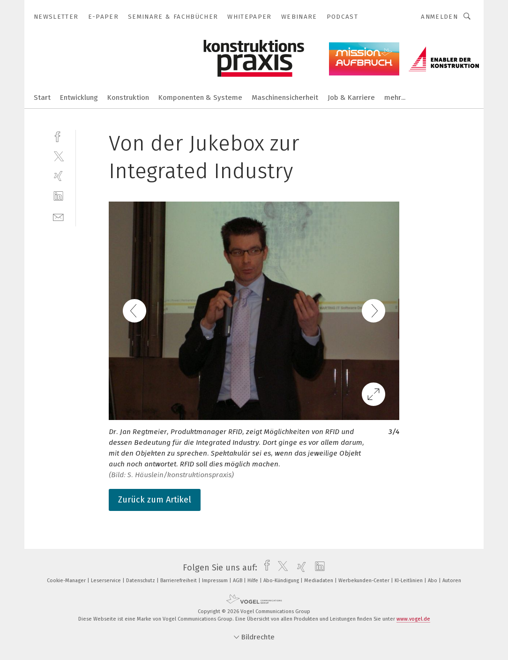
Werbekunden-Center (364, 581)
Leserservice (106, 581)
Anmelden (439, 17)
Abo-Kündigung (281, 581)
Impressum (215, 581)
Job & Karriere (351, 97)
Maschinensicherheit (285, 97)
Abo (433, 581)
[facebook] (58, 136)
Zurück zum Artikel (154, 500)
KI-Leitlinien (409, 581)
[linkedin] (58, 196)
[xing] (58, 176)
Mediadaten (319, 581)
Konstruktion (128, 97)
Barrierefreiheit (179, 581)
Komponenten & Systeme (200, 97)
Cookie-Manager (67, 581)
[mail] (58, 216)
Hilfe (253, 581)
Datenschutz (141, 581)
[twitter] (58, 156)
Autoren (451, 581)
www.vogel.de (413, 619)
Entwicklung (79, 97)
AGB (238, 581)
